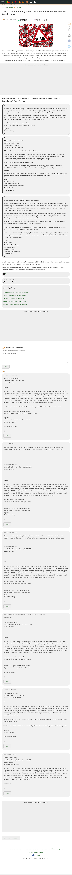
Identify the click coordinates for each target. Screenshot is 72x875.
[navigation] (69, 29)
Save (5, 274)
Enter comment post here (9, 353)
